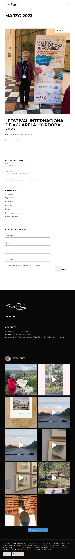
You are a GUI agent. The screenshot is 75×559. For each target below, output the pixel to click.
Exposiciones (10, 198)
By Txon (8, 140)
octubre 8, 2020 (9, 171)
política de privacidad (35, 265)
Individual (9, 202)
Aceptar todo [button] (18, 554)
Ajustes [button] (6, 554)
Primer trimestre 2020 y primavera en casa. (21, 181)
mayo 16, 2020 (9, 179)
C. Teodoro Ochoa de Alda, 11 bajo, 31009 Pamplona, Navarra (40, 337)
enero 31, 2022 (9, 163)
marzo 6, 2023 (62, 30)
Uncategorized (11, 217)
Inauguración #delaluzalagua (16, 173)
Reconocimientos (12, 213)
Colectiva (9, 194)
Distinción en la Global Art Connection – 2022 (22, 165)
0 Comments (17, 140)
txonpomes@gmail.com (22, 334)
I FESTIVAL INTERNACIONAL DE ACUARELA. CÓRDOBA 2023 (35, 124)
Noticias (8, 205)
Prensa (8, 209)
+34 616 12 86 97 (21, 332)
